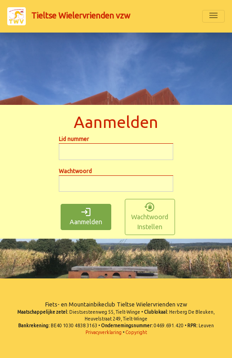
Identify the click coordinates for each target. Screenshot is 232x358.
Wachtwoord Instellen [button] (149, 216)
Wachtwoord (75, 171)
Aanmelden (86, 217)
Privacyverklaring (103, 332)
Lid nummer (74, 139)
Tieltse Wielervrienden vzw (68, 16)
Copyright (136, 332)
